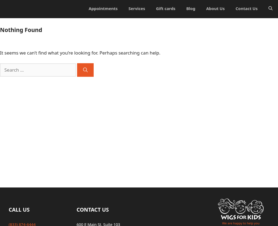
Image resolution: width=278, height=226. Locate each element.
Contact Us (247, 8)
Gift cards (165, 8)
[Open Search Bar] (270, 8)
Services (136, 8)
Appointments (103, 8)
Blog (190, 8)
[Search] (85, 70)
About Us (215, 8)
